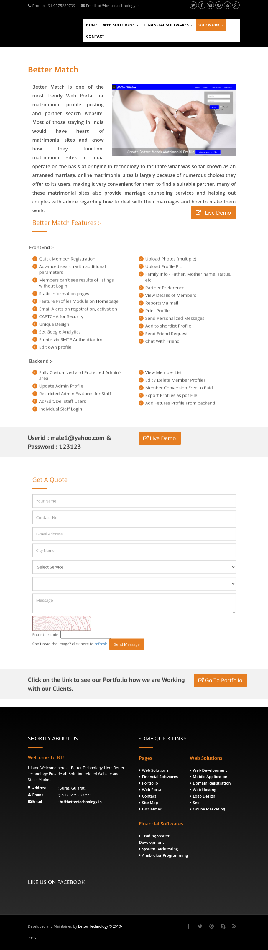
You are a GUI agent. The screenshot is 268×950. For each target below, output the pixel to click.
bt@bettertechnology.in (81, 801)
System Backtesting (160, 848)
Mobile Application (210, 776)
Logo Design (204, 796)
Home (92, 24)
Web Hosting (204, 789)
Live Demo (196, 212)
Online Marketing (209, 809)
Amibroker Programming (165, 855)
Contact (95, 36)
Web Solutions (122, 24)
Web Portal (152, 789)
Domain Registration (212, 783)
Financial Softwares (169, 24)
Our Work (212, 24)
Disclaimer (152, 809)
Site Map (150, 802)
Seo (196, 802)
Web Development (210, 770)
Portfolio (150, 783)
